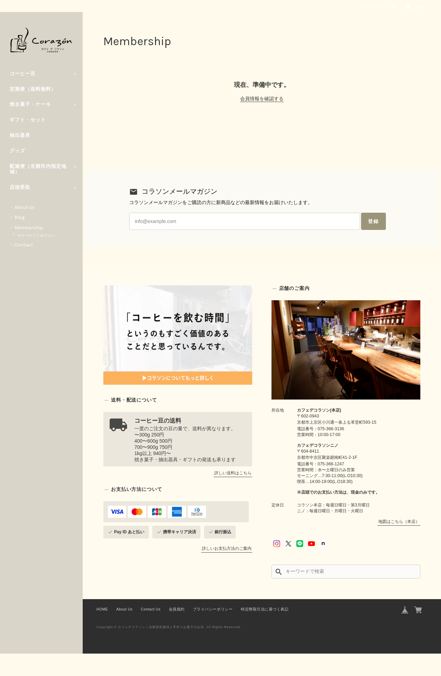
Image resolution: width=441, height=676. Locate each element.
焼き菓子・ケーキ (30, 104)
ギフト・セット (28, 120)
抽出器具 (20, 135)
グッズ (17, 151)
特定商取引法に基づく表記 (264, 631)
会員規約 (177, 631)
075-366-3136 (331, 451)
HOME (102, 631)
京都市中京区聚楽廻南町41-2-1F (327, 479)
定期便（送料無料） (33, 89)
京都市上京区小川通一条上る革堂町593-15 (336, 444)
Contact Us (151, 631)
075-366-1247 (331, 486)
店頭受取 (20, 187)
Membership (28, 228)
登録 (332, 237)
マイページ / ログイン (36, 235)
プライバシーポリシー (213, 631)
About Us (369, 6)
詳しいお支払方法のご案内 (227, 570)
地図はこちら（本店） (399, 544)
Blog (19, 217)
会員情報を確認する (262, 98)
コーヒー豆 (22, 74)
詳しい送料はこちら (233, 495)
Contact (23, 245)
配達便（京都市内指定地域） (38, 169)
